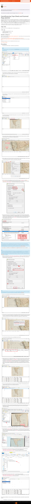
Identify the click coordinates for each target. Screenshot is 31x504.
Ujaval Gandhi (3, 6)
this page (2, 254)
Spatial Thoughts (16, 9)
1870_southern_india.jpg (4, 42)
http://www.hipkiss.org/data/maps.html (13, 36)
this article (22, 292)
